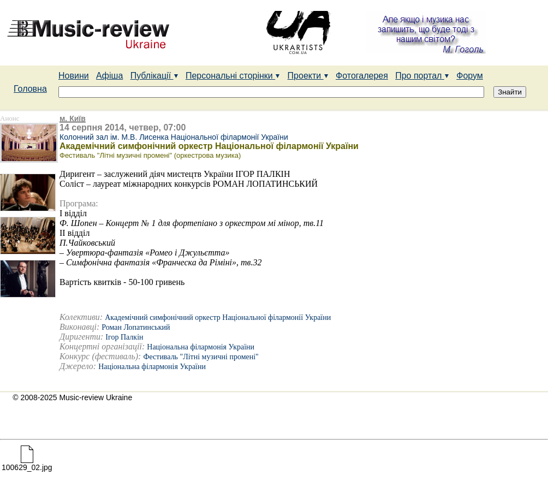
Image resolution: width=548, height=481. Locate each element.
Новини (73, 75)
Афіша (109, 75)
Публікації (154, 75)
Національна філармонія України (200, 347)
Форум (469, 75)
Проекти (308, 75)
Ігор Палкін (124, 337)
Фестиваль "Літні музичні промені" (200, 357)
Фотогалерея (362, 75)
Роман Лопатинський (136, 327)
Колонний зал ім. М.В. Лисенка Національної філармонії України (173, 137)
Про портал (422, 75)
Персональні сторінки (233, 75)
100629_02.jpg (27, 464)
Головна (30, 88)
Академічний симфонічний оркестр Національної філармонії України (218, 317)
